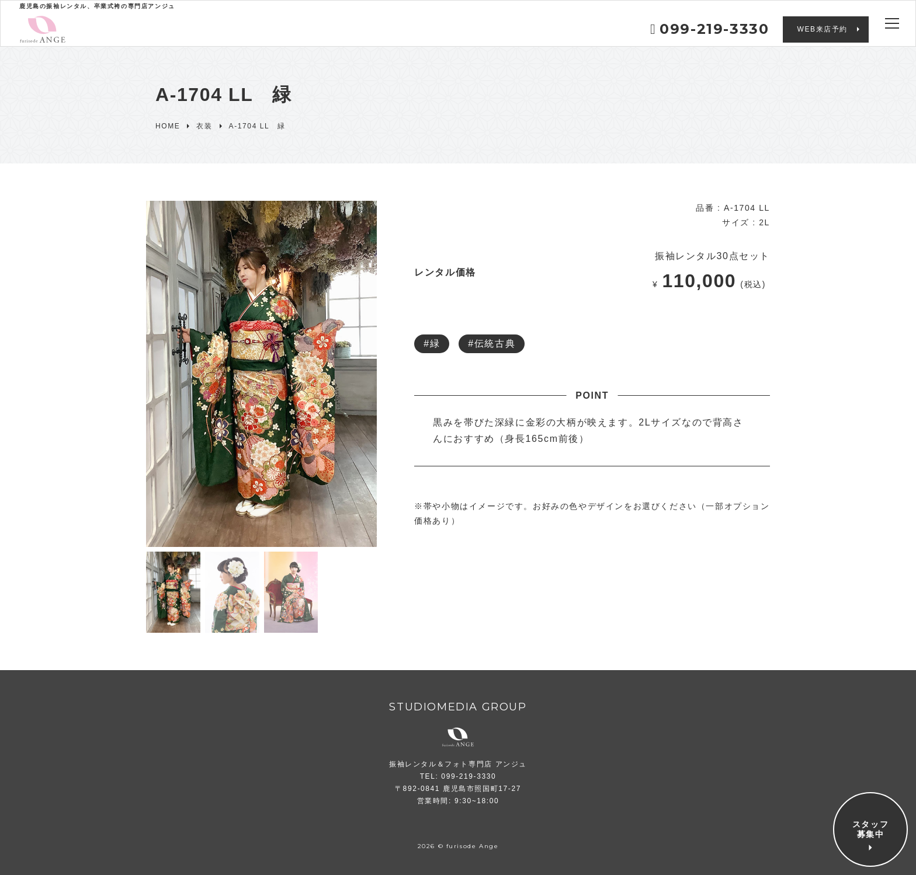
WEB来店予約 (822, 29)
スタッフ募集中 (870, 829)
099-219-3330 (709, 28)
